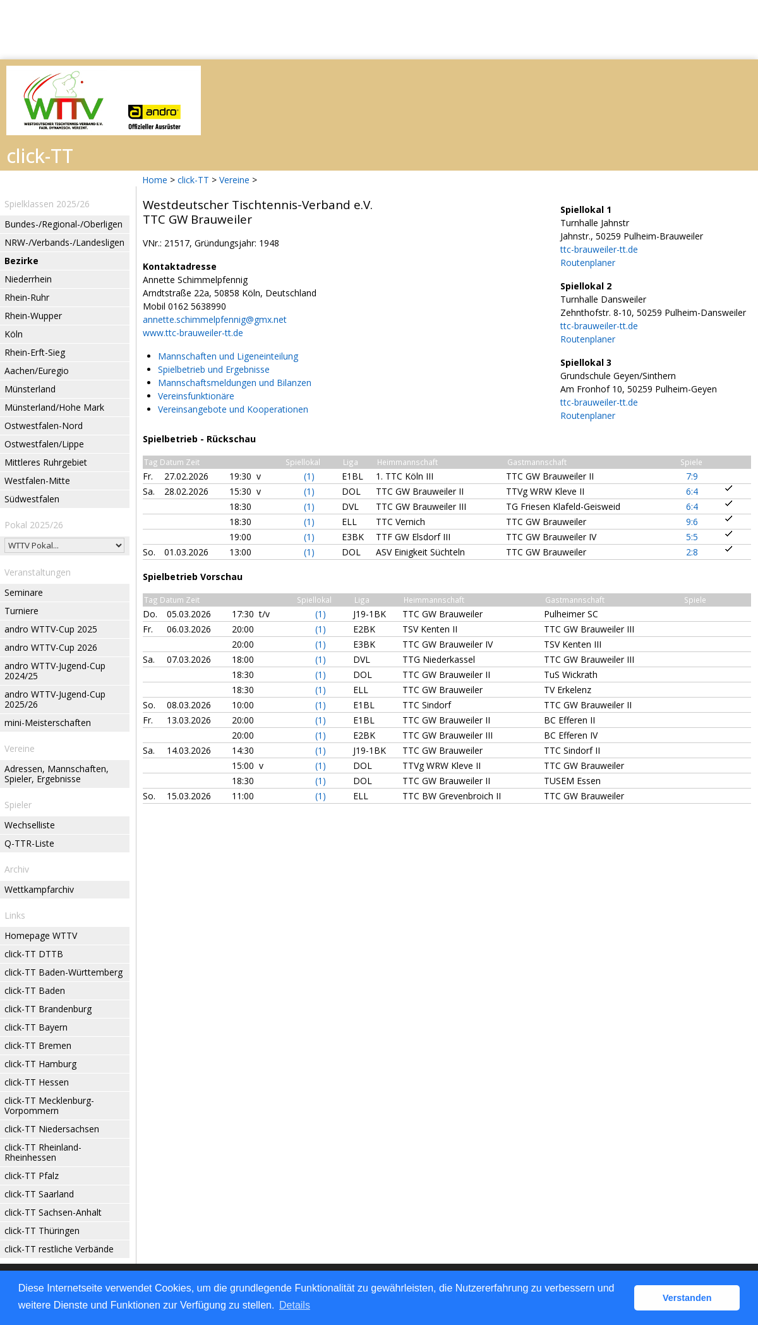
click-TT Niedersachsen (51, 1129)
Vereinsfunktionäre (196, 396)
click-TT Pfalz (31, 1176)
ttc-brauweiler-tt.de (599, 249)
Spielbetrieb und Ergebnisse (214, 369)
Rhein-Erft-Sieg (34, 352)
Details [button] (294, 1305)
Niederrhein (28, 279)
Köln (13, 334)
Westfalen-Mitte (37, 481)
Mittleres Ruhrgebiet (45, 462)
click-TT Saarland (39, 1194)
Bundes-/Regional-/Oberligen (63, 224)
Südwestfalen (31, 499)
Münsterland (30, 389)
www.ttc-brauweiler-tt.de (193, 333)
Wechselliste (29, 825)
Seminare (23, 592)
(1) (309, 476)
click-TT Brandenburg (48, 1009)
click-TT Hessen (36, 1082)
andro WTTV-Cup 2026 (50, 647)
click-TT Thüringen (42, 1231)
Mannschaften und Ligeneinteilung (228, 356)
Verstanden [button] (687, 1298)
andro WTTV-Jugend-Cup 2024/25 (54, 671)
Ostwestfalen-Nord (43, 426)
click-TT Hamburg (40, 1064)
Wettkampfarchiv (39, 889)
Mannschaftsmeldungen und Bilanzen (234, 383)
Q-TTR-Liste (29, 843)
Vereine (234, 180)
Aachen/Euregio (36, 371)
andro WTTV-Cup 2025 (50, 629)
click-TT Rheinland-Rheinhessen (42, 1152)
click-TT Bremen (37, 1045)
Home (154, 180)
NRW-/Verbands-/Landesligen (64, 242)
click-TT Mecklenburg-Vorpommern (49, 1105)
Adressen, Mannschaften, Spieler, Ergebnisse (56, 774)
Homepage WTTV (40, 935)
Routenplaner (587, 263)
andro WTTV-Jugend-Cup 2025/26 (54, 699)
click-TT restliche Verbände (59, 1249)
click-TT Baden (34, 990)
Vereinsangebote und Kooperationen (233, 409)
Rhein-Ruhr (26, 297)
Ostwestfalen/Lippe (44, 444)
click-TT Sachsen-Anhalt (53, 1212)
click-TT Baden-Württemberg (63, 972)
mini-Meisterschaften (47, 723)
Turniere (21, 611)
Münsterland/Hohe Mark (54, 407)
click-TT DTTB (33, 954)
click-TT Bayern (36, 1027)
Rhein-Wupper (33, 316)
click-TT (193, 180)
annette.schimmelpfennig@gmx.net (215, 319)
